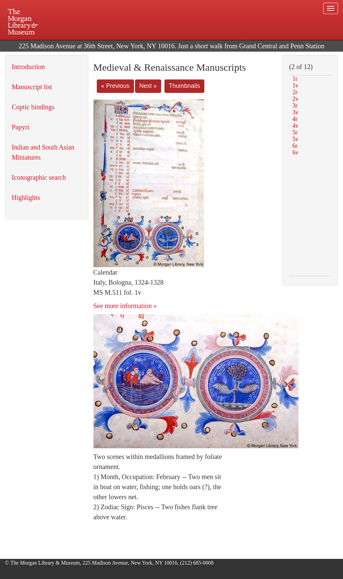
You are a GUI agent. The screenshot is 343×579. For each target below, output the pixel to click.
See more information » (125, 305)
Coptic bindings (33, 107)
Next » (148, 85)
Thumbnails (184, 85)
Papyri (20, 127)
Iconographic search (39, 177)
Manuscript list (32, 87)
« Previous (115, 85)
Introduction (28, 66)
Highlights (26, 197)
